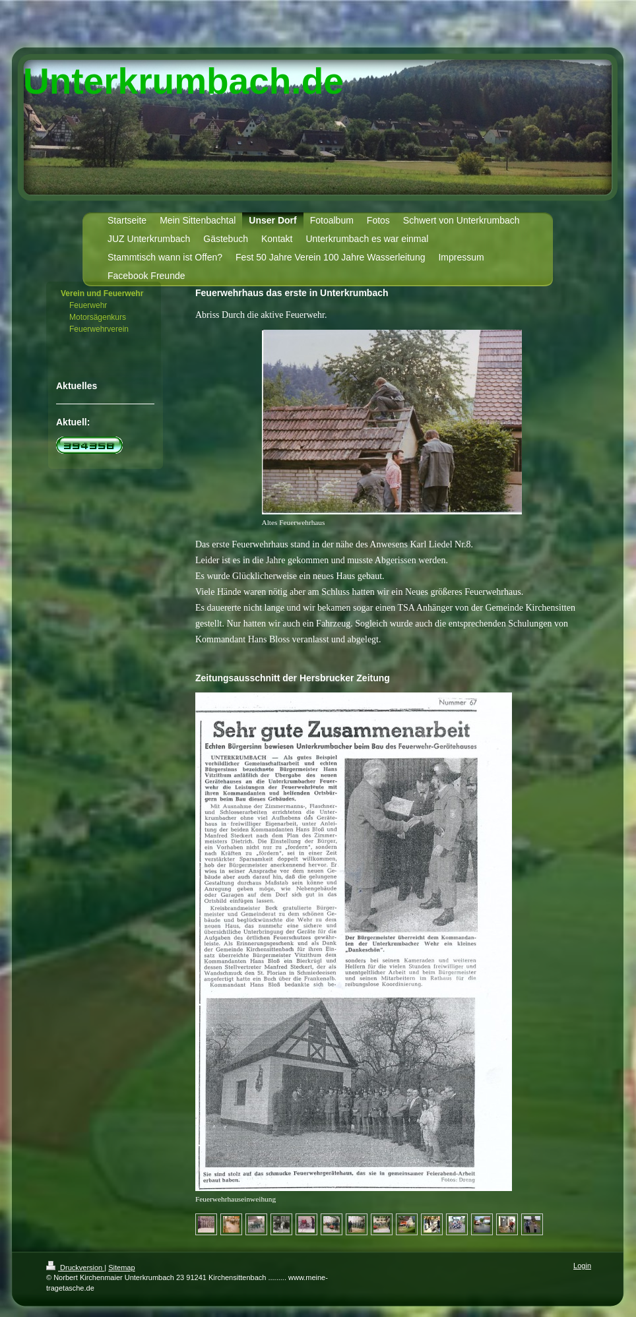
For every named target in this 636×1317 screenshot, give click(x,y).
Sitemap (121, 1267)
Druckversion (75, 1267)
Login (582, 1266)
